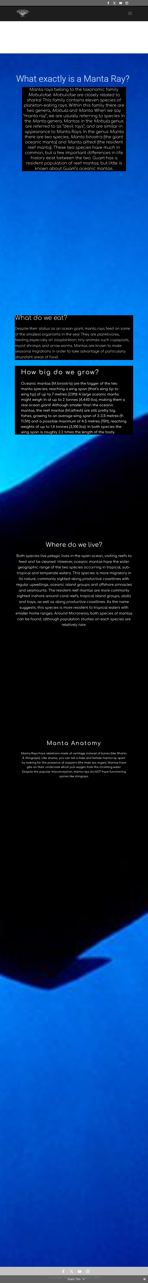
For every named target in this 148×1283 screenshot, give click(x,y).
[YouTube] (120, 4)
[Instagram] (126, 4)
